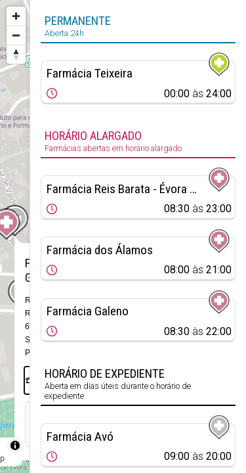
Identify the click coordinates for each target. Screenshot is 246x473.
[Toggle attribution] (15, 445)
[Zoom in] (16, 16)
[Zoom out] (16, 35)
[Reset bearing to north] (16, 54)
